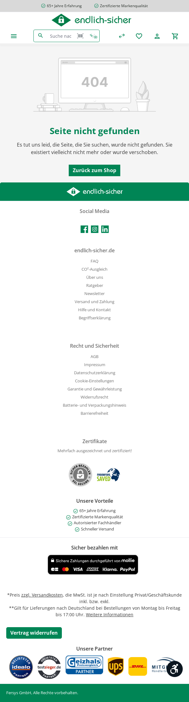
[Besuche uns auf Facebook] (84, 229)
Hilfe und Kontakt (94, 309)
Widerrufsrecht (94, 397)
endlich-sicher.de (94, 250)
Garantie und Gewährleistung (94, 389)
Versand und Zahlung (94, 301)
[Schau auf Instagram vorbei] (94, 229)
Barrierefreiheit (94, 413)
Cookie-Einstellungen (94, 381)
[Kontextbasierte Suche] (93, 36)
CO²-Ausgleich (94, 269)
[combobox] (60, 36)
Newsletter (94, 293)
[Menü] (13, 36)
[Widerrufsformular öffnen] (34, 633)
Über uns (94, 277)
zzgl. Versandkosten (42, 595)
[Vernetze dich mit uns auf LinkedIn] (105, 229)
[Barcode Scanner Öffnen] (80, 36)
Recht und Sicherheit (94, 345)
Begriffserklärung (95, 318)
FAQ (94, 261)
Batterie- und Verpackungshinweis (94, 405)
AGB (94, 356)
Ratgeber (94, 285)
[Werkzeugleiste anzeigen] (175, 669)
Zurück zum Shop (94, 170)
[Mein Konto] (157, 36)
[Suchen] (40, 36)
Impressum (94, 364)
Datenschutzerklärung (94, 372)
